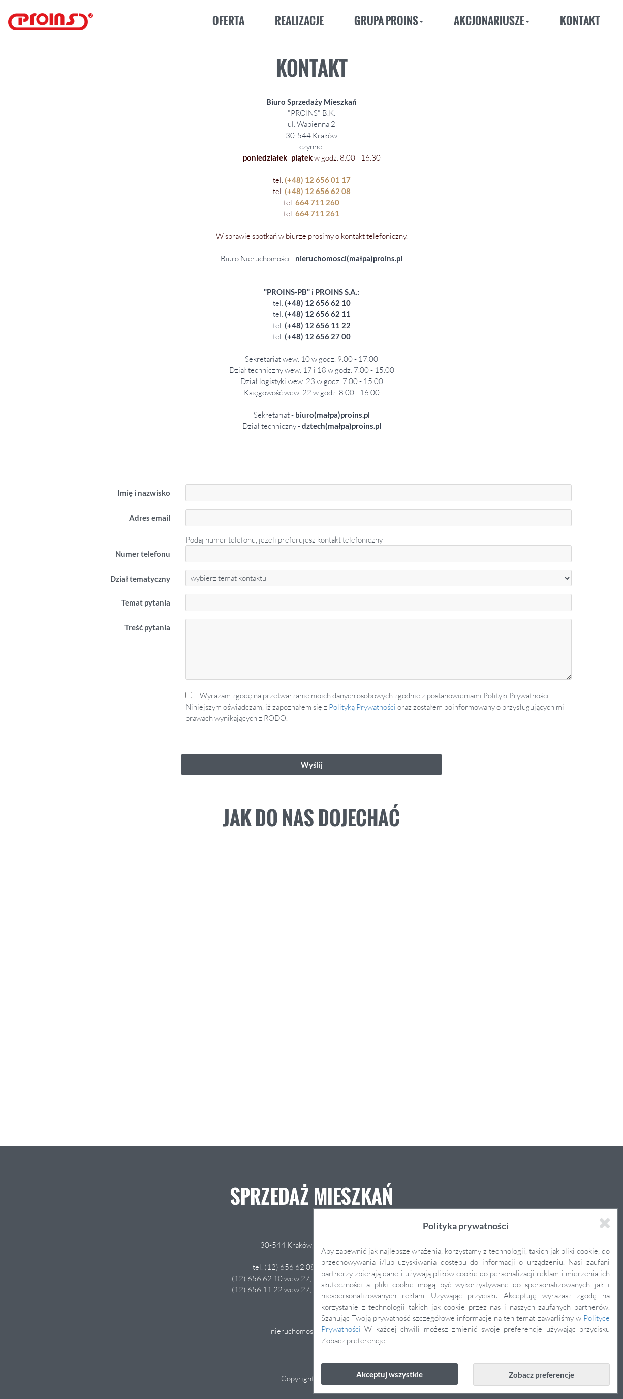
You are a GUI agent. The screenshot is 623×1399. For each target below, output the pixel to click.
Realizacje (299, 20)
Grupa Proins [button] (388, 20)
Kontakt (580, 20)
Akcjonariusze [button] (491, 20)
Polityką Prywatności (362, 706)
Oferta (228, 20)
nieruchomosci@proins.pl (312, 1331)
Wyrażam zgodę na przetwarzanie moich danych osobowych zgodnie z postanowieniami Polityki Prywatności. (378, 707)
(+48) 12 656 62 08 (317, 191)
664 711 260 (317, 202)
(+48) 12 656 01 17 (317, 179)
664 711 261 (317, 213)
